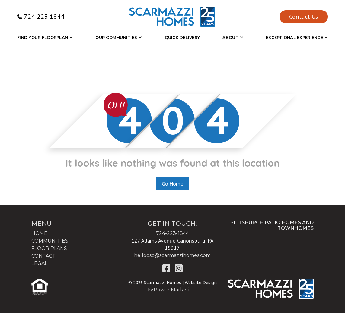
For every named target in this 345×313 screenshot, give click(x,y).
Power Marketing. (175, 290)
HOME (39, 233)
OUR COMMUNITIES (116, 37)
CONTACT (43, 256)
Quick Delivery (182, 37)
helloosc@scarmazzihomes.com (172, 255)
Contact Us (303, 16)
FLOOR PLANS (49, 248)
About (230, 37)
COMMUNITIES (49, 241)
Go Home (173, 184)
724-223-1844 (44, 16)
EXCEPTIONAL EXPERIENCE (294, 37)
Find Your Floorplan (42, 37)
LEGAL (39, 263)
